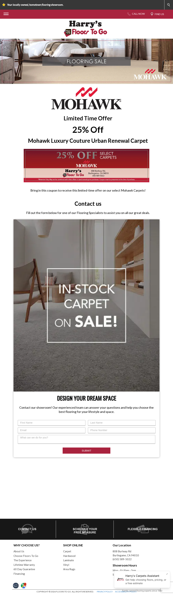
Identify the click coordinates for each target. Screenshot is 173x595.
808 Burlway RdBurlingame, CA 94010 (126, 553)
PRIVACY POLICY (105, 591)
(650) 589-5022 (122, 559)
